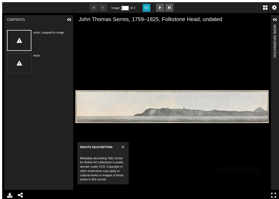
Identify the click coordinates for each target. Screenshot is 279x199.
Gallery (265, 8)
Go (146, 7)
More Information (275, 27)
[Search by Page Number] (125, 8)
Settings (274, 8)
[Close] (123, 146)
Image (115, 7)
